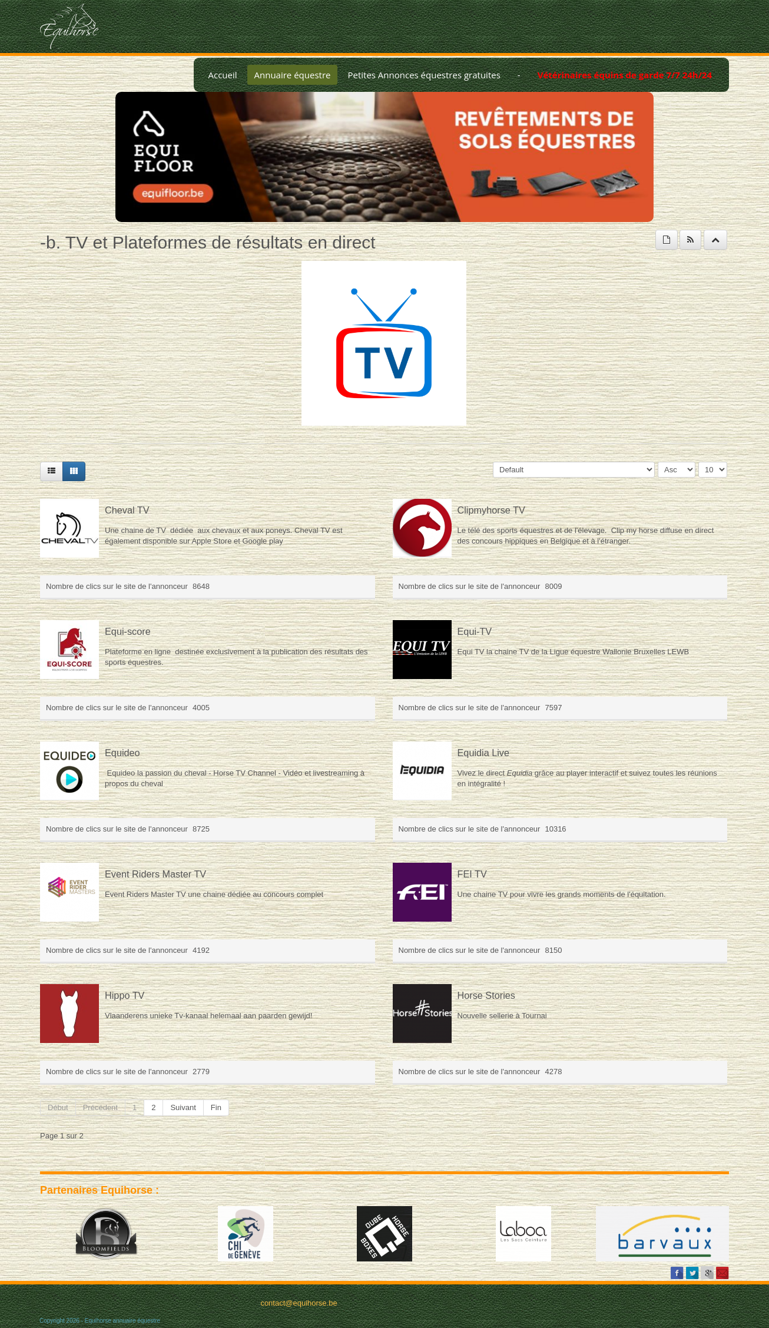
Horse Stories (486, 995)
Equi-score (128, 631)
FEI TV (472, 874)
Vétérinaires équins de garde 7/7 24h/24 (625, 75)
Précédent (100, 1107)
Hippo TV (124, 995)
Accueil (222, 75)
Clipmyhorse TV (491, 510)
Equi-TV (475, 631)
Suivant (182, 1107)
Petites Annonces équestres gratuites (423, 75)
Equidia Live (484, 752)
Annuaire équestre (292, 75)
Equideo (122, 752)
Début (58, 1107)
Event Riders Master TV (155, 874)
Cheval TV (127, 510)
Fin (216, 1107)
